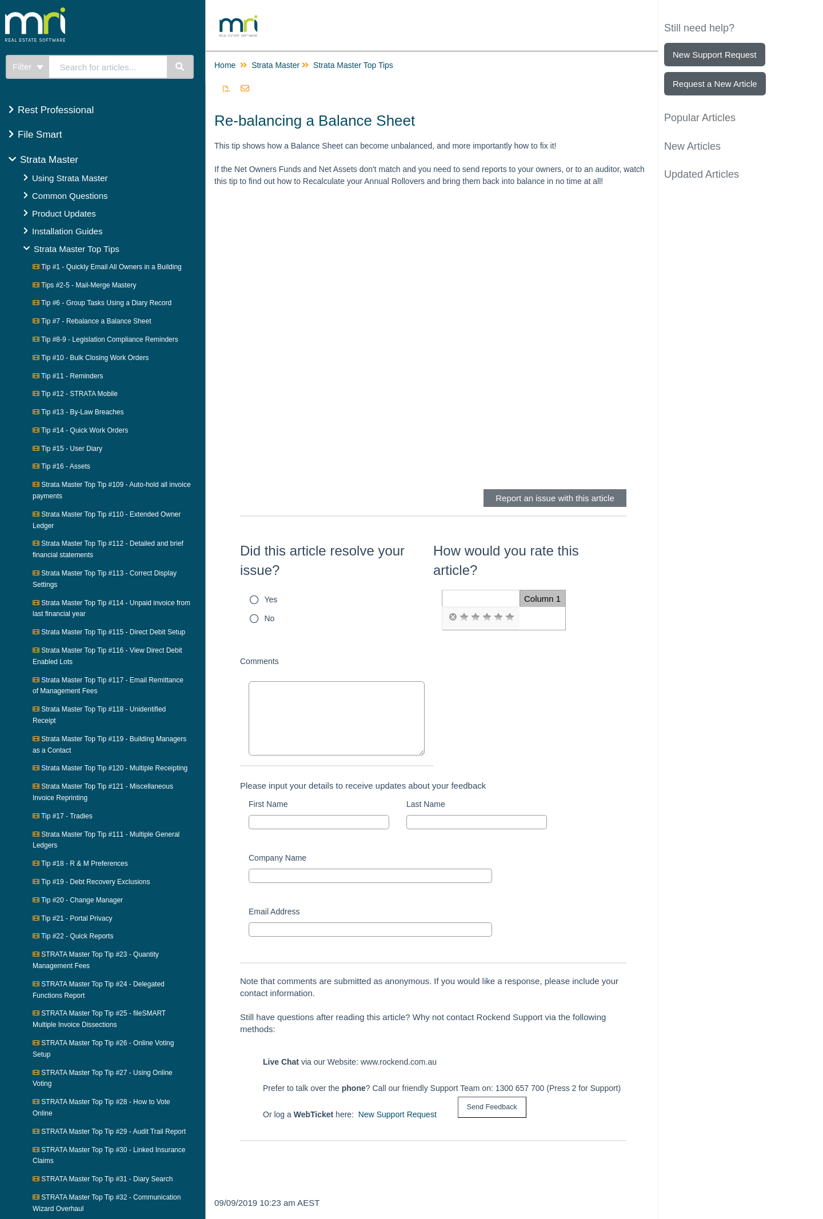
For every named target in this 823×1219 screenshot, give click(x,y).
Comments (259, 661)
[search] (108, 67)
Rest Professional (56, 110)
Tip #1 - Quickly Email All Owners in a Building (107, 267)
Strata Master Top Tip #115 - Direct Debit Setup (109, 632)
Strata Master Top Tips (76, 249)
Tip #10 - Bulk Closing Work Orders (91, 358)
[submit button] (492, 1107)
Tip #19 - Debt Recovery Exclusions (91, 882)
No (270, 618)
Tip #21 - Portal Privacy (72, 918)
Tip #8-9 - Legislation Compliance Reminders (105, 339)
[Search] (180, 67)
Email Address (274, 911)
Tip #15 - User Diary (67, 449)
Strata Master (49, 159)
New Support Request (397, 1114)
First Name (268, 804)
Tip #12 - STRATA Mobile (75, 394)
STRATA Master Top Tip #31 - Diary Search (103, 1179)
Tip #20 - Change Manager (78, 900)
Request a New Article (715, 84)
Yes (271, 599)
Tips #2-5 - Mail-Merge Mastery (84, 285)
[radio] (452, 617)
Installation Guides (67, 231)
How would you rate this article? (506, 560)
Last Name (425, 804)
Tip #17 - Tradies (63, 816)
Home (224, 65)
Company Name (277, 857)
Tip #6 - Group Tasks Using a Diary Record (102, 303)
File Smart (40, 134)
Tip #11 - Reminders (68, 376)
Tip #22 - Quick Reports (73, 936)
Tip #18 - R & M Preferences (80, 864)
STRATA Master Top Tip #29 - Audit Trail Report (109, 1132)
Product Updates (64, 213)
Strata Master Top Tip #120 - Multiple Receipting (110, 768)
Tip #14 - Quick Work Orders (80, 430)
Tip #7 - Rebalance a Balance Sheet (92, 321)
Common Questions (70, 196)
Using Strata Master (70, 178)
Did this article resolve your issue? (322, 560)
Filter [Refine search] (28, 66)
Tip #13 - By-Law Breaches (78, 412)
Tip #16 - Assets (61, 466)
